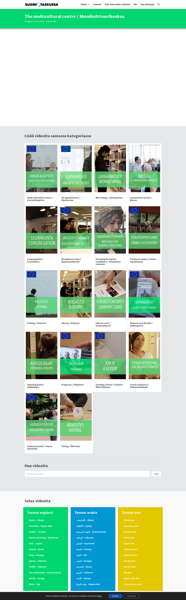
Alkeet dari (129, 520)
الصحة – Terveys (84, 549)
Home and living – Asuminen (43, 537)
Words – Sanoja (37, 578)
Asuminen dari (131, 526)
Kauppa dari (130, 531)
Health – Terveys (37, 531)
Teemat (97, 4)
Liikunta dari (130, 555)
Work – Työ (34, 584)
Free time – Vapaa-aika (40, 526)
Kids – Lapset (35, 543)
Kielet (85, 4)
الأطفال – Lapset (84, 526)
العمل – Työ (81, 555)
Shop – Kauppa (36, 555)
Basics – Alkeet (36, 520)
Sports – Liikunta (37, 561)
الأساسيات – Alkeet (85, 520)
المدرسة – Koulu (84, 566)
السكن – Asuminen (85, 543)
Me (135, 4)
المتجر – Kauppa (84, 561)
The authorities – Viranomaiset (45, 572)
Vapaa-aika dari (132, 578)
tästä (99, 596)
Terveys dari (130, 566)
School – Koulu (36, 549)
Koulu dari (129, 537)
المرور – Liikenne (84, 572)
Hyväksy (115, 596)
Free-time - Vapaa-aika (46, 21)
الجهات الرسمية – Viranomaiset (91, 531)
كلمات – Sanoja (83, 578)
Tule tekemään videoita (117, 4)
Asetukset (131, 596)
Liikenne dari (130, 549)
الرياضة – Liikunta (85, 537)
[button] (158, 4)
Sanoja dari (129, 561)
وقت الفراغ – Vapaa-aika (88, 584)
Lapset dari (129, 543)
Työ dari (128, 572)
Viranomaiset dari (133, 584)
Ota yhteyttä (147, 4)
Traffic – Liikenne (38, 566)
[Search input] (87, 474)
